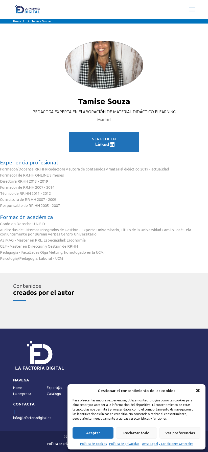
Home (17, 21)
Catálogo (54, 394)
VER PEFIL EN (104, 142)
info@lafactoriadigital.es (32, 418)
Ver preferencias (180, 433)
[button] (197, 390)
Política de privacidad (124, 443)
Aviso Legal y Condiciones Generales (167, 443)
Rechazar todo (136, 433)
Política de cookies (93, 443)
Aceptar (93, 433)
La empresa (22, 394)
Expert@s (54, 388)
